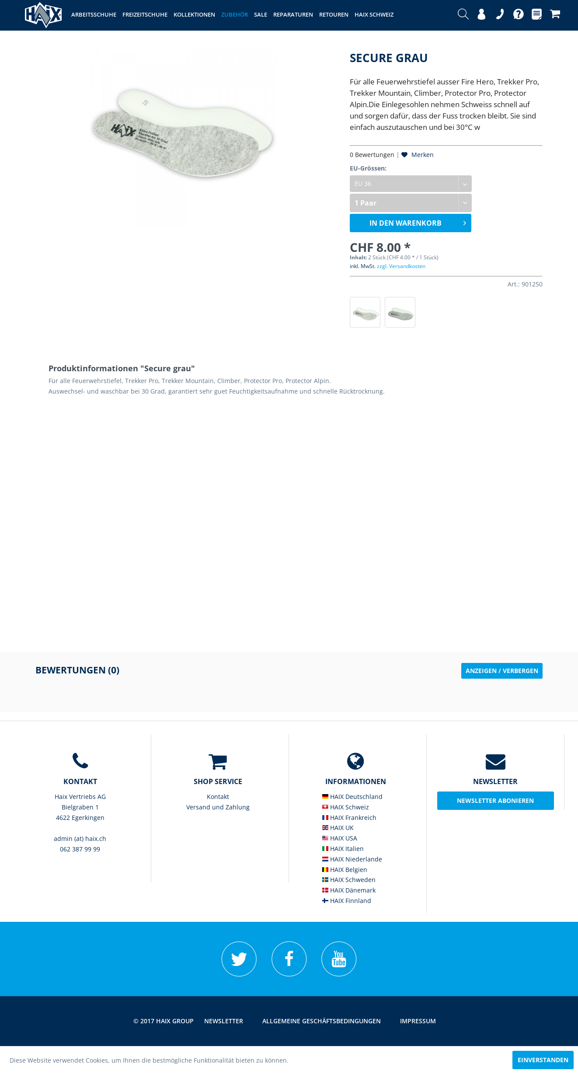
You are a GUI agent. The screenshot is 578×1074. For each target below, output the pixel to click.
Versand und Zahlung (218, 807)
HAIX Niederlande (352, 859)
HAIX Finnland (346, 900)
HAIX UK (338, 827)
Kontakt (218, 796)
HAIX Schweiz (345, 807)
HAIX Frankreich (349, 817)
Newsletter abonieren (495, 800)
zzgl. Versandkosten (401, 266)
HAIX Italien (343, 848)
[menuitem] (463, 15)
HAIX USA (339, 838)
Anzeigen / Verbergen (502, 670)
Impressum (418, 1021)
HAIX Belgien (344, 869)
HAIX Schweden (349, 879)
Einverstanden (543, 1060)
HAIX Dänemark (349, 890)
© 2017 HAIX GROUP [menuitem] (163, 1021)
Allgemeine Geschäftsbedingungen (321, 1021)
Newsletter (223, 1021)
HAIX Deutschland (352, 796)
